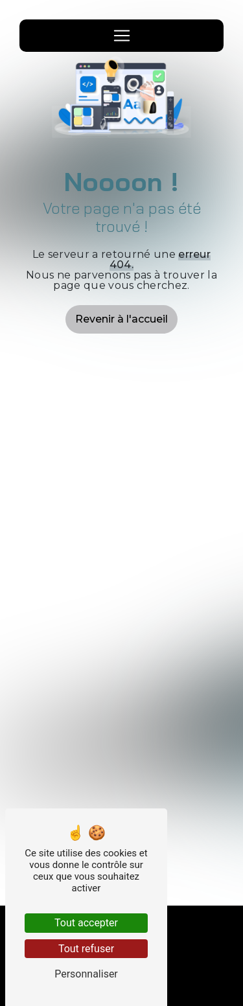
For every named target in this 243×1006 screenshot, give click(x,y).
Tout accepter (86, 923)
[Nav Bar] (122, 36)
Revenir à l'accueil (121, 319)
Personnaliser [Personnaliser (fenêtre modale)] (86, 974)
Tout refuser (86, 949)
